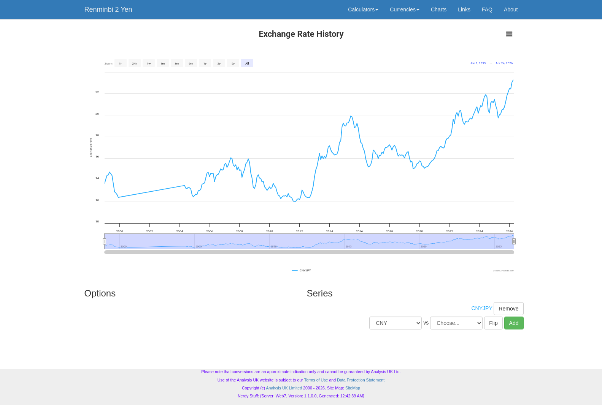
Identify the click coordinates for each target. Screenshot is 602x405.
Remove (508, 309)
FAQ (487, 9)
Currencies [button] (404, 9)
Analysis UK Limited (284, 388)
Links (464, 9)
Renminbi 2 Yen (108, 9)
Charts (438, 9)
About (511, 9)
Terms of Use (316, 380)
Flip (493, 323)
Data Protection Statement (360, 380)
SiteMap (352, 388)
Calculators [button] (363, 9)
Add (514, 323)
